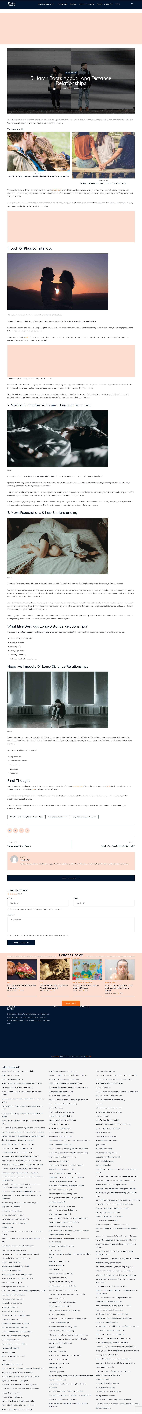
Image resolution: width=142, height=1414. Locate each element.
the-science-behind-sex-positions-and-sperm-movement (22, 1132)
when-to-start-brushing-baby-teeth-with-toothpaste (21, 1160)
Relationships (71, 72)
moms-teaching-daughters (59, 1261)
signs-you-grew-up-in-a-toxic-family (62, 1285)
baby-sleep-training (56, 1367)
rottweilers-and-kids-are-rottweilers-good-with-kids (115, 1188)
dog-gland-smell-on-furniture (60, 1306)
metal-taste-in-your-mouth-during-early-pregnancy (68, 1218)
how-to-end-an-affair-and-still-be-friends (16, 1409)
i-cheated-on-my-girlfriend (11, 1393)
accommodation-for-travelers (107, 1383)
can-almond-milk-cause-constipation (15, 1219)
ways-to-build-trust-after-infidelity (109, 1112)
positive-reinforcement (57, 1379)
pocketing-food (7, 1227)
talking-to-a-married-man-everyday (15, 1335)
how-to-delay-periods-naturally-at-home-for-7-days (68, 1153)
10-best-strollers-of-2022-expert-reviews (111, 1184)
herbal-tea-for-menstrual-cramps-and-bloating (114, 1079)
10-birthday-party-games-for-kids (108, 1262)
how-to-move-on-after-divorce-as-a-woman (113, 1371)
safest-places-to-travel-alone (107, 1354)
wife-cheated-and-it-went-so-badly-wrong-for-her (20, 1376)
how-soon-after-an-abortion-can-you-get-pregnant (68, 1099)
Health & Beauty (78, 982)
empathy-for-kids (102, 1379)
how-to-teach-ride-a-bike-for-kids (109, 1095)
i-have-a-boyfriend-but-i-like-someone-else (18, 1405)
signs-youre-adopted (57, 1202)
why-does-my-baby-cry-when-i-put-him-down (66, 1165)
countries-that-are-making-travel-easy (110, 1330)
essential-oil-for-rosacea (105, 1387)
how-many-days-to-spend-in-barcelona (111, 1334)
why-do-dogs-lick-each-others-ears (109, 1216)
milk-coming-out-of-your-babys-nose (63, 1210)
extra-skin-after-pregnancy (59, 1124)
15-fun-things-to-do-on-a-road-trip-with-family (113, 1124)
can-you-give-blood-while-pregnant (62, 1120)
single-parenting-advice (57, 1351)
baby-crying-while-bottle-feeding (61, 1132)
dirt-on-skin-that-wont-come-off (108, 1391)
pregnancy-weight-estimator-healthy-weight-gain (19, 1172)
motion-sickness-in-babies (11, 1270)
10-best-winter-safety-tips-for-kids (109, 1375)
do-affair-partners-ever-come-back (15, 1327)
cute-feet (99, 1103)
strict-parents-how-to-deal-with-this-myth (112, 1314)
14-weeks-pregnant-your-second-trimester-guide (19, 1202)
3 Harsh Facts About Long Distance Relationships (26, 816)
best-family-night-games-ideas (107, 1120)
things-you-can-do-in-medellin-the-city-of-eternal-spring (117, 1350)
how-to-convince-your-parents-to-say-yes (17, 1278)
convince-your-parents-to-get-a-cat (15, 1266)
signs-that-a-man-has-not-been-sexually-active (19, 1384)
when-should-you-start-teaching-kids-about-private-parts (23, 1128)
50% (108, 786)
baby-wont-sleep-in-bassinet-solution (63, 1399)
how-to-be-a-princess (57, 1265)
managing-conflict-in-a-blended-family (110, 1099)
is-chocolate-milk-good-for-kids (61, 1091)
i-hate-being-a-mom (56, 1371)
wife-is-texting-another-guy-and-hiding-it (64, 1079)
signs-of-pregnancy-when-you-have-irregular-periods (69, 1230)
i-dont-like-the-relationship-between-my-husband (20, 1389)
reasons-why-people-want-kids (60, 1273)
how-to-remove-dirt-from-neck (13, 1356)
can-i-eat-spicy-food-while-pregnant (62, 1181)
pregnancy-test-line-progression (13, 1295)
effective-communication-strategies (109, 1083)
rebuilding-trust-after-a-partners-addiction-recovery (68, 1335)
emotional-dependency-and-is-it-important (112, 1224)
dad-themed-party (56, 1269)
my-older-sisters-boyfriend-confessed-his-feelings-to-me (22, 1368)
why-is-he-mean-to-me (10, 1339)
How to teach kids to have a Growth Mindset (85, 986)
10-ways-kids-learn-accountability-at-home (17, 1148)
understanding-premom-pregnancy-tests (16, 1274)
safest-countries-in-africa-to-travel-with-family (113, 1338)
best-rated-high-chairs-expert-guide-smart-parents (20, 1168)
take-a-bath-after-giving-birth (60, 1214)
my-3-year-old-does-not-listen (60, 1136)
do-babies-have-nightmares (11, 1397)
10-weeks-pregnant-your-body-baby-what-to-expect (21, 1191)
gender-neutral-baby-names (12, 1079)
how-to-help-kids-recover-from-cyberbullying (18, 1071)
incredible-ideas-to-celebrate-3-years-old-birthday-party (117, 1404)
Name (9, 898)
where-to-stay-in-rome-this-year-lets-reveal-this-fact (116, 1346)
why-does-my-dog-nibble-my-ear (109, 1108)
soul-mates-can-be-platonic (106, 1220)
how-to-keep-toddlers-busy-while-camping (17, 1144)
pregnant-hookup (55, 1347)
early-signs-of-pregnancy (11, 1206)
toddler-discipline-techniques (59, 1322)
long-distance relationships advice (84, 816)
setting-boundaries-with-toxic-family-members (66, 1391)
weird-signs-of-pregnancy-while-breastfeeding (66, 1185)
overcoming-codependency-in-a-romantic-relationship (116, 1075)
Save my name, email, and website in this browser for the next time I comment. (36, 909)
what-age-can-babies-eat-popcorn (14, 1286)
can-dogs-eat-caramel (10, 1348)
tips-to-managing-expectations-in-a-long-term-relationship (71, 1375)
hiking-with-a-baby (56, 1108)
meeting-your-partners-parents (108, 1212)
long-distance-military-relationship (61, 1330)
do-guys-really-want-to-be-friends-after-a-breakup (68, 1087)
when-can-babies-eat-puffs (11, 1282)
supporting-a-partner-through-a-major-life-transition (68, 1339)
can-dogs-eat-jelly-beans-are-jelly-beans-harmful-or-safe (118, 1200)
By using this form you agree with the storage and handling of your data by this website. (39, 935)
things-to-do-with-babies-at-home (109, 1301)
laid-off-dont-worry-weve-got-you (62, 1206)
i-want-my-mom (55, 1250)
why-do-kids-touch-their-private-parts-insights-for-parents (23, 1136)
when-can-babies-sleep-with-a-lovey (63, 1103)
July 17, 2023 (38, 173)
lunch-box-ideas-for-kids (105, 1071)
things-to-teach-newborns (11, 1262)
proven (26, 337)
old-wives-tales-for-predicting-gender (15, 1315)
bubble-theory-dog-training (59, 1363)
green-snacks (101, 1144)
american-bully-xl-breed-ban (12, 1319)
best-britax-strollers (103, 1165)
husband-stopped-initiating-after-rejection (17, 1372)
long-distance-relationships (106, 1136)
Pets (8, 982)
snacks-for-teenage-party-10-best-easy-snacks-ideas (116, 1236)
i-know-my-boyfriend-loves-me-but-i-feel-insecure (68, 1075)
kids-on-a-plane (102, 1116)
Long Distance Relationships (57, 816)
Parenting (88, 982)
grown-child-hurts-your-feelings (108, 1128)
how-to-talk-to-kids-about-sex (13, 1311)
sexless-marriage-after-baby (59, 1234)
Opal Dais (88, 1056)
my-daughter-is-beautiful (58, 1277)
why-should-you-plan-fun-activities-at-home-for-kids (116, 1275)
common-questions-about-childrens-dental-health (20, 1156)
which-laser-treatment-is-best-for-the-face (17, 1246)
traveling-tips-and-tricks (105, 1367)
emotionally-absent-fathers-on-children (64, 1222)
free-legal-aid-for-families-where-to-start (17, 1087)
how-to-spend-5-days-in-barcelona (109, 1310)
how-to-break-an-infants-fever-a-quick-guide (113, 1359)
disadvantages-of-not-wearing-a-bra (63, 1193)
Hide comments (69, 878)
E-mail (76, 898)
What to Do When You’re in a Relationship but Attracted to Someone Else (38, 176)
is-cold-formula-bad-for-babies (60, 1116)
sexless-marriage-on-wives (11, 1211)
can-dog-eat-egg (8, 1352)
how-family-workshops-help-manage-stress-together (21, 1083)
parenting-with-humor (57, 1298)
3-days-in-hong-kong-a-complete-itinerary (112, 1342)
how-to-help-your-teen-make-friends (63, 1290)
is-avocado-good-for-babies (60, 1128)
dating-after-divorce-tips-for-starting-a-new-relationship (70, 1395)
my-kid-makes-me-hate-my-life (61, 1281)
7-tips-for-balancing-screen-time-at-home (17, 1152)
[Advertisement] (71, 28)
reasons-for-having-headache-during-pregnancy (114, 1318)
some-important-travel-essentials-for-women (113, 1305)
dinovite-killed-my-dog (104, 1161)
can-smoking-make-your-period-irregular (64, 1173)
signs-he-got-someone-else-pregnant (63, 1071)
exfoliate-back (6, 1360)
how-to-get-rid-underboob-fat (60, 1343)
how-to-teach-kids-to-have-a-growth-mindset (113, 1297)
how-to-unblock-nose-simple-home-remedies (113, 1399)
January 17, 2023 (103, 180)
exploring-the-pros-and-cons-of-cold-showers (66, 1177)
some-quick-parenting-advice (107, 1322)
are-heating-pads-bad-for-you (60, 1189)
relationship (56, 190)
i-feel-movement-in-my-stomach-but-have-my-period (69, 1140)
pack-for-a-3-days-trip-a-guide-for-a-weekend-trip (115, 1363)
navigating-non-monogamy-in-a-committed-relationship (117, 1091)
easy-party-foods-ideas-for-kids (108, 1157)
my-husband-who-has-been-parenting (15, 1323)
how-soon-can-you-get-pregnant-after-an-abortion (68, 1148)
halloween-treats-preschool (12, 1364)
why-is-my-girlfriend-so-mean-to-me (63, 1157)
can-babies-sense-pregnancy (12, 1299)
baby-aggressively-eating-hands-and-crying (65, 1083)
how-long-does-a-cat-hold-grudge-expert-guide (114, 1204)
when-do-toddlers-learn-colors (60, 1144)
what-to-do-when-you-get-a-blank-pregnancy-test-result (23, 1290)
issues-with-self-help (103, 1132)
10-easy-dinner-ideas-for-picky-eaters (63, 1326)
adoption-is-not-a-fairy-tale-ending (62, 1302)
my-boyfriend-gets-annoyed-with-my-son (17, 1331)
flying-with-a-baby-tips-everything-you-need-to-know (116, 1240)
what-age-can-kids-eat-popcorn (13, 1223)
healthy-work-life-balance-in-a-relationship (65, 1355)
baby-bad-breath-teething (59, 1161)
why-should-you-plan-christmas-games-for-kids (114, 1270)
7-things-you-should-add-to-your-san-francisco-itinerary (117, 1326)
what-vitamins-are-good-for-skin (13, 1250)
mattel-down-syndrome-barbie (60, 1226)
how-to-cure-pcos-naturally (59, 1359)
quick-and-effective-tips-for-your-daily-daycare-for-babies (118, 1258)
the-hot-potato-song (104, 1148)
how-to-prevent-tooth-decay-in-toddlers (111, 1286)
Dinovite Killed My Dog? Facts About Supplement (54, 986)
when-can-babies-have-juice (59, 1095)
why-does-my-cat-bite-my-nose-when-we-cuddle (20, 1254)
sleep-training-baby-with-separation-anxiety (17, 1140)
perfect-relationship (103, 1408)
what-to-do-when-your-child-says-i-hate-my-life (67, 1294)
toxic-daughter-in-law (57, 1314)
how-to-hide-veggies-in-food (12, 1215)
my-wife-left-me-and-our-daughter (14, 1380)
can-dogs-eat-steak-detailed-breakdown (64, 1310)
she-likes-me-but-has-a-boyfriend (14, 1344)
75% (33, 789)
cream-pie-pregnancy (9, 1307)
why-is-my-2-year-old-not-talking (61, 1112)
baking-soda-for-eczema (105, 1395)
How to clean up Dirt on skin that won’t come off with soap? (118, 987)
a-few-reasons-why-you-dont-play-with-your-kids (67, 1318)
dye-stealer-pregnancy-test (11, 1303)
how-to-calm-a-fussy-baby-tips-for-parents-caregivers (117, 1176)
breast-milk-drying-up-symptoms (61, 1246)
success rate (78, 786)
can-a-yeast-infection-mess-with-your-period (66, 1197)
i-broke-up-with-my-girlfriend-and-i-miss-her (18, 1401)
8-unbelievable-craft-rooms (106, 1140)
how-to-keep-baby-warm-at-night (62, 1169)
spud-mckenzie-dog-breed (106, 1153)
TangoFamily (54, 1056)
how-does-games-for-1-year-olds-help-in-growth (114, 1266)
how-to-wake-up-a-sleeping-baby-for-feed (112, 1208)
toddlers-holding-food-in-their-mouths (15, 1258)
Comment (10, 914)
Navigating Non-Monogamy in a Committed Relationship (103, 183)
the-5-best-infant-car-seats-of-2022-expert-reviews (115, 1180)
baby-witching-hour (103, 1087)
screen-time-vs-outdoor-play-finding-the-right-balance (22, 1164)
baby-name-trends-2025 (10, 1075)
